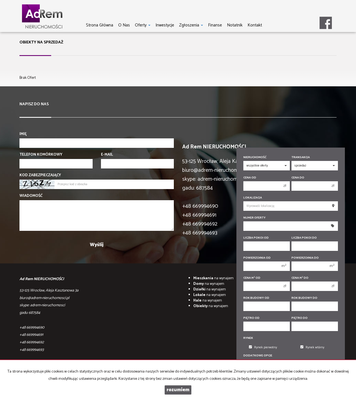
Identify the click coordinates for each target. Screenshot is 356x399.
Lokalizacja (252, 198)
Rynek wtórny (312, 347)
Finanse (215, 25)
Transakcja (300, 157)
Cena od (249, 178)
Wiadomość (31, 196)
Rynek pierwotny (263, 347)
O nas (124, 25)
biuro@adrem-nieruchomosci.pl (217, 170)
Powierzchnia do (305, 258)
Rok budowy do (304, 298)
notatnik (235, 25)
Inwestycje (164, 25)
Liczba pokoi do (304, 238)
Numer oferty (254, 218)
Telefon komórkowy (40, 155)
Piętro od (251, 318)
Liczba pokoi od (256, 238)
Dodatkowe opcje (257, 356)
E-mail (107, 155)
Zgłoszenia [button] (191, 25)
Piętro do (299, 318)
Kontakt (255, 25)
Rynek (248, 338)
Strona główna (99, 25)
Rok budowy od (256, 298)
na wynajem (213, 278)
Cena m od (251, 278)
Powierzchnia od (257, 258)
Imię (23, 134)
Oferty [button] (142, 25)
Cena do (297, 178)
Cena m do (299, 278)
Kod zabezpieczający (40, 175)
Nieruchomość (254, 157)
